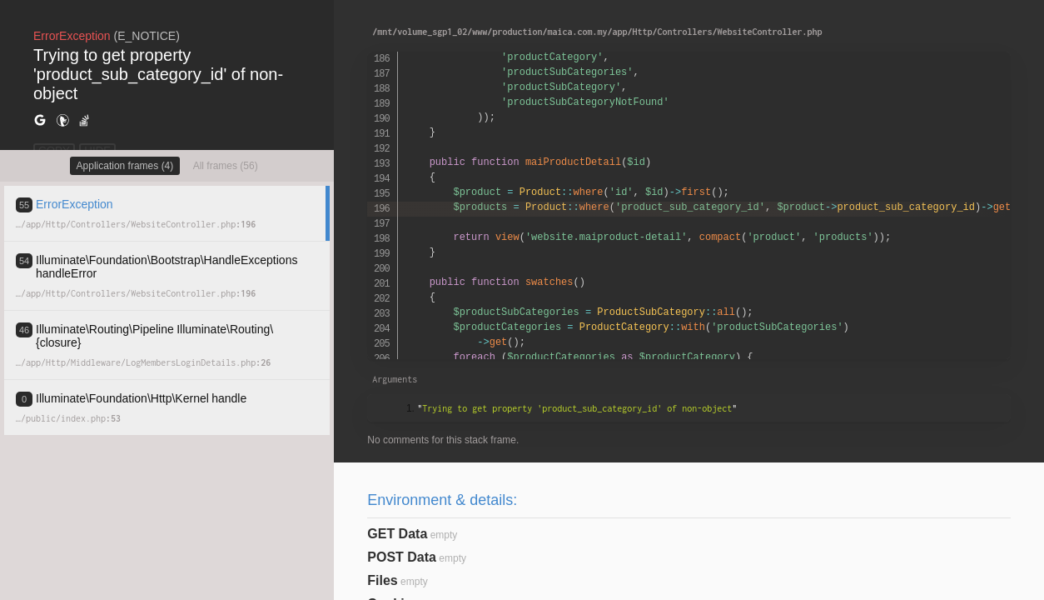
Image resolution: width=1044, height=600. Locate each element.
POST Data (401, 557)
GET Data (397, 534)
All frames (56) (225, 166)
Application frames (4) (125, 166)
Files (382, 580)
